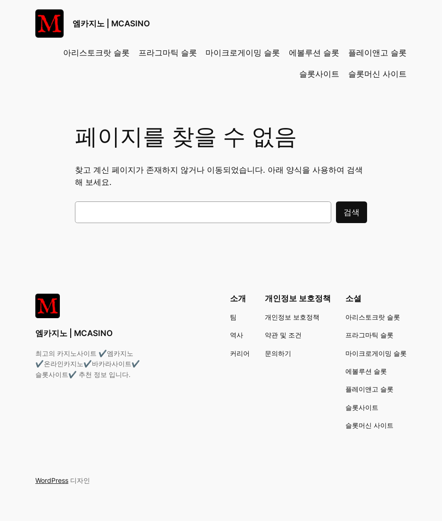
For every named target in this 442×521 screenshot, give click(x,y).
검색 (352, 212)
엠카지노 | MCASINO (111, 23)
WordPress (51, 480)
